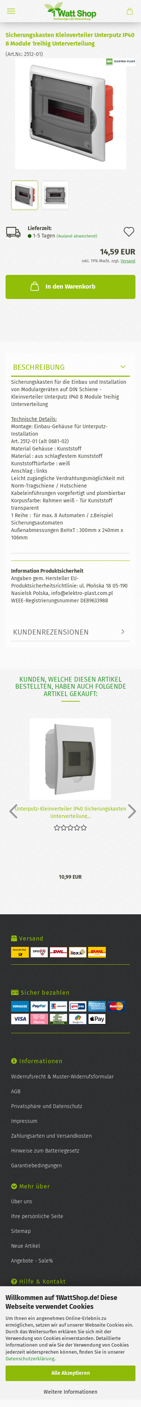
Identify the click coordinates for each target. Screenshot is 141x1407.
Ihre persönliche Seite (37, 1216)
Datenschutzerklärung (30, 1358)
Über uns (21, 1201)
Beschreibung (39, 367)
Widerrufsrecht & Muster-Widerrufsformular (62, 1077)
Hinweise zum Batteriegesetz (45, 1151)
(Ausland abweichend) (77, 236)
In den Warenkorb (62, 286)
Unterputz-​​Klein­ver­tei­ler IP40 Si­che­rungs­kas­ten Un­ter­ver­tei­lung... (70, 812)
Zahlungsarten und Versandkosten (51, 1136)
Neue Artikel (25, 1246)
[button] (11, 811)
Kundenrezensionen (51, 632)
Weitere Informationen (70, 1392)
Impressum (24, 1121)
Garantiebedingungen (36, 1165)
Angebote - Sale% (32, 1261)
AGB (15, 1091)
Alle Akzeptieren (70, 1373)
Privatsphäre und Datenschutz (46, 1106)
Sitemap (21, 1231)
